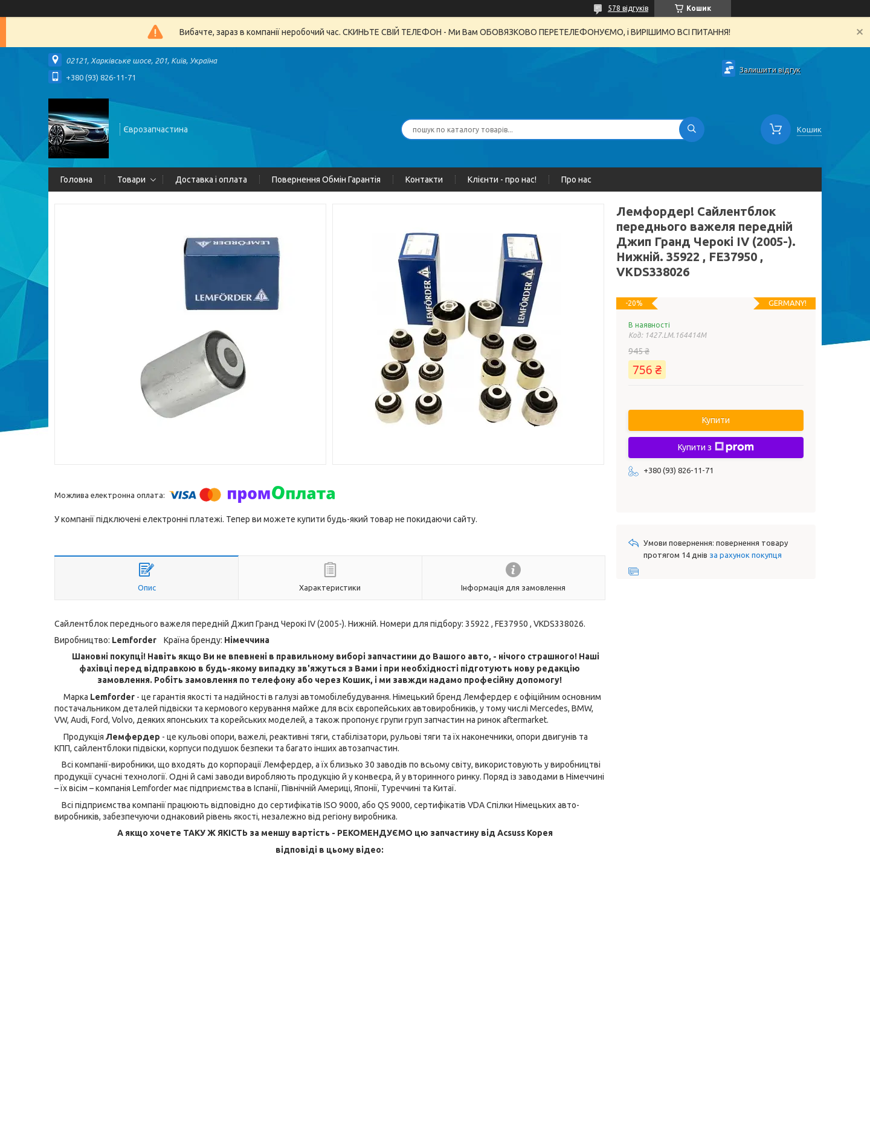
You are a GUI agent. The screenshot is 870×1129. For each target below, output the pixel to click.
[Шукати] (691, 129)
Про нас (576, 179)
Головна (76, 179)
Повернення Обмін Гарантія (326, 179)
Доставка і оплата (211, 179)
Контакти (424, 179)
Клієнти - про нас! (502, 179)
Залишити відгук (770, 69)
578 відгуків (628, 8)
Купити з (716, 447)
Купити (716, 420)
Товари (131, 179)
